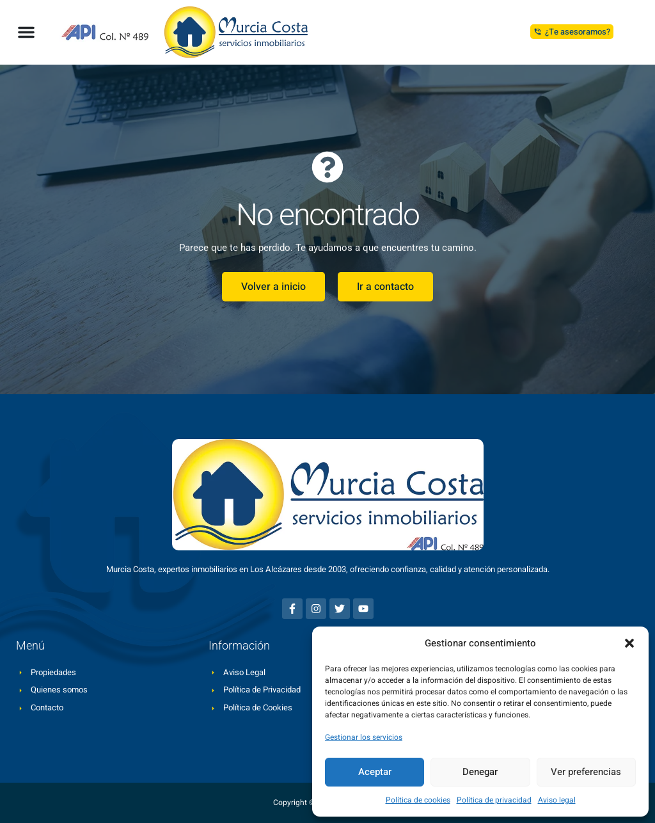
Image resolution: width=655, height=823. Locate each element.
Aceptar (374, 772)
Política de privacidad (494, 800)
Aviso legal (557, 800)
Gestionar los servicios (363, 737)
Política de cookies (418, 800)
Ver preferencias (586, 772)
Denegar (480, 772)
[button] (629, 643)
